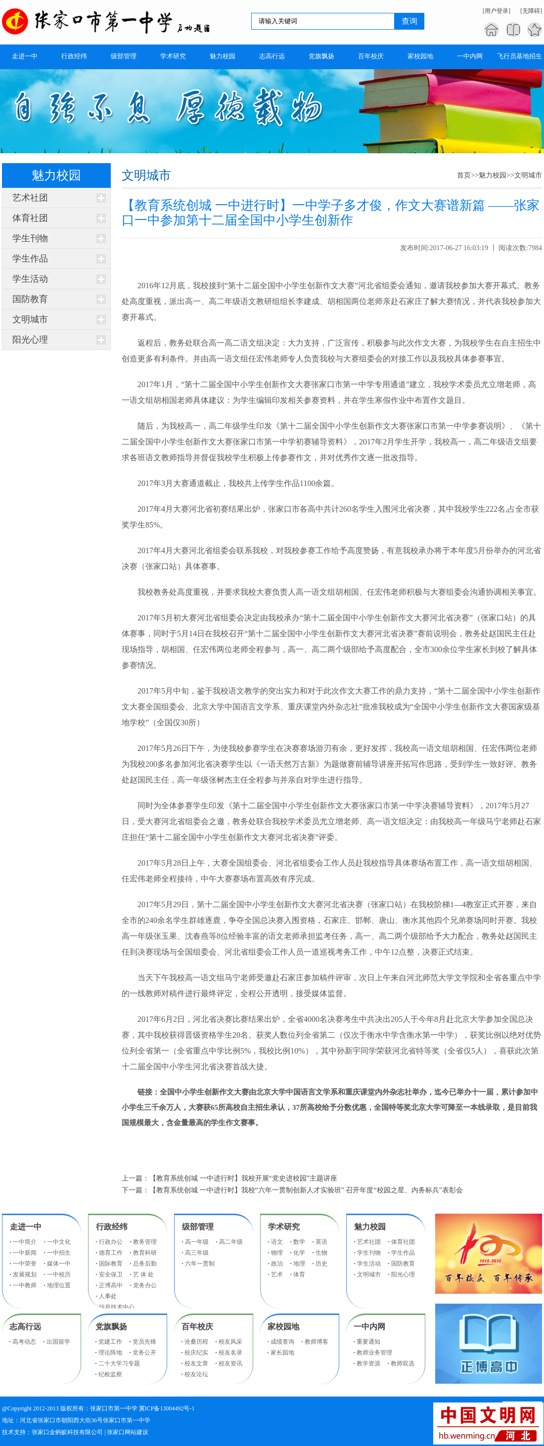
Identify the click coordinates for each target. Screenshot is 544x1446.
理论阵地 (110, 1352)
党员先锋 (144, 1341)
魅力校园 (492, 175)
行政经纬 (112, 1227)
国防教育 (30, 299)
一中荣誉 (25, 1263)
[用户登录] (496, 10)
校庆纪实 (196, 1352)
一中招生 (59, 1252)
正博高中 (111, 1285)
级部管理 (198, 1227)
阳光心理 (30, 340)
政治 (277, 1263)
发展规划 (25, 1274)
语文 (277, 1241)
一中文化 (59, 1241)
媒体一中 (59, 1263)
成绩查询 (282, 1341)
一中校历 (59, 1274)
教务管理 (145, 1241)
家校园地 (283, 1326)
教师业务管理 (374, 1352)
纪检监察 (110, 1374)
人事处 (108, 1296)
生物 (321, 1252)
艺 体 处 (143, 1274)
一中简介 (25, 1241)
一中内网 (369, 1326)
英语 (321, 1241)
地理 (299, 1263)
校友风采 (230, 1341)
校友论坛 (196, 1374)
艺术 (277, 1274)
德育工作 (111, 1252)
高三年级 (197, 1252)
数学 (299, 1241)
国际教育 (111, 1263)
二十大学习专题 (119, 1363)
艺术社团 (30, 198)
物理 (277, 1252)
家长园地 (282, 1352)
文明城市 (30, 319)
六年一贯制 (200, 1263)
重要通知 (368, 1341)
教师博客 (316, 1341)
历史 (321, 1263)
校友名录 (230, 1352)
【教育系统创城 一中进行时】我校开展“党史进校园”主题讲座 (243, 1178)
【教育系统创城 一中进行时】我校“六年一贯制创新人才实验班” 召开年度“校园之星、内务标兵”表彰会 (306, 1190)
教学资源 (368, 1363)
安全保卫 (111, 1274)
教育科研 (145, 1252)
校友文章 (196, 1363)
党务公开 (144, 1352)
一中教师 (25, 1285)
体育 (299, 1274)
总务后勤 (145, 1263)
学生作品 (30, 258)
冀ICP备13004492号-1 (167, 1408)
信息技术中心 (117, 1307)
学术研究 (284, 1227)
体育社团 (30, 218)
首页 (464, 175)
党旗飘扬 (111, 1326)
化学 (299, 1252)
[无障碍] (531, 10)
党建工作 (110, 1341)
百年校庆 (197, 1326)
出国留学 (58, 1341)
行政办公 (111, 1241)
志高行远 (25, 1326)
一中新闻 (25, 1252)
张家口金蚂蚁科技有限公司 (67, 1432)
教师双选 (402, 1363)
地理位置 (59, 1285)
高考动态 (24, 1341)
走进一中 (26, 1227)
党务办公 (145, 1285)
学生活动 (30, 279)
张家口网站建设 (127, 1432)
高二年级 (231, 1241)
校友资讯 (230, 1363)
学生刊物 (30, 238)
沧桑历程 (196, 1341)
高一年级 (197, 1241)
